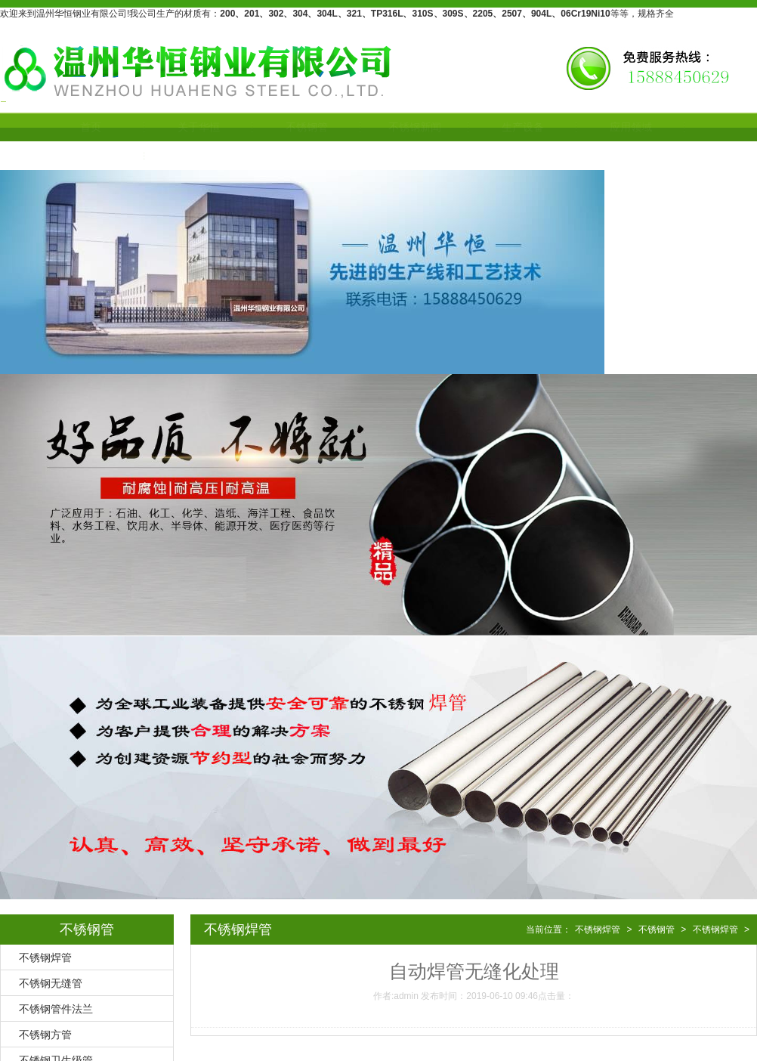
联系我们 (75, 156)
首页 (74, 127)
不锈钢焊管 (45, 957)
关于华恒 (183, 127)
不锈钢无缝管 (50, 983)
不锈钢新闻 (398, 127)
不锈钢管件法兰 (56, 1009)
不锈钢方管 (45, 1035)
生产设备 (507, 127)
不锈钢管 (291, 127)
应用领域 (615, 127)
